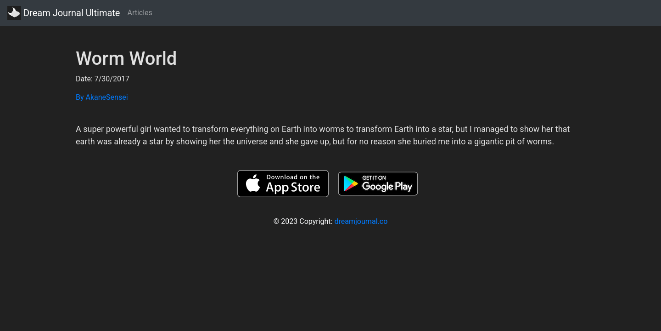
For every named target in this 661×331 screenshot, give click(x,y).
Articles (139, 12)
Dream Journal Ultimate (63, 13)
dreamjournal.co (360, 221)
